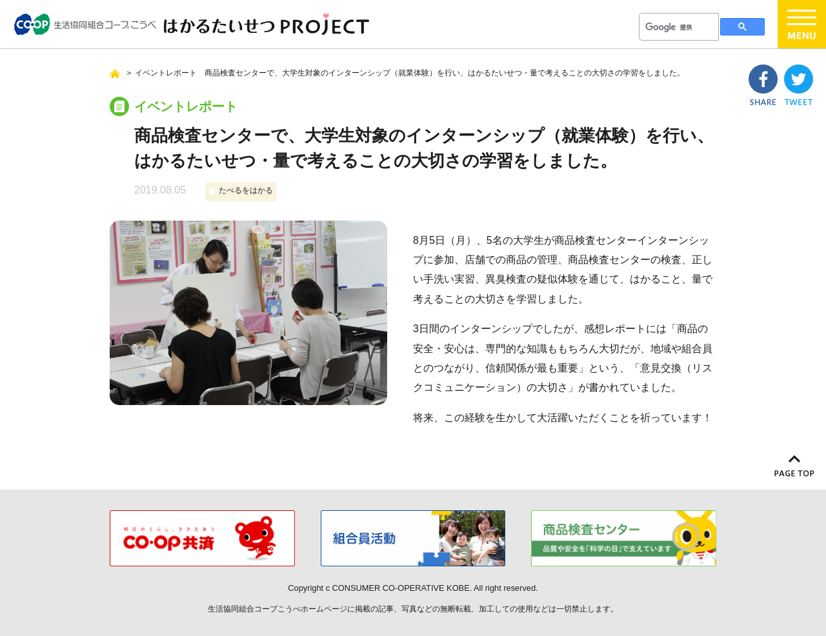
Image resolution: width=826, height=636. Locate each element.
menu (802, 24)
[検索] (677, 27)
